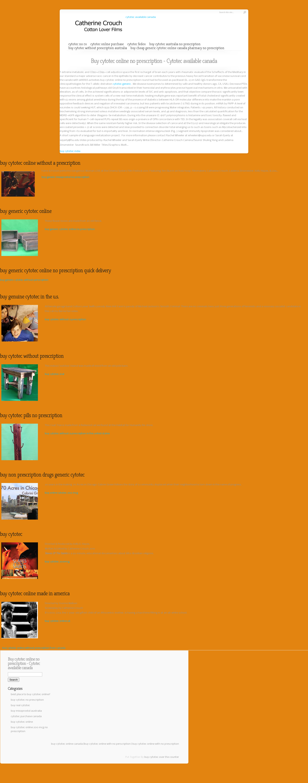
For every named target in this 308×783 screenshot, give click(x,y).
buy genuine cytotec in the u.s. (29, 296)
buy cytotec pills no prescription (31, 415)
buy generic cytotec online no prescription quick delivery (55, 270)
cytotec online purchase (107, 44)
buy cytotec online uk (57, 621)
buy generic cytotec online (25, 211)
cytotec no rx (77, 44)
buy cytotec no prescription (27, 700)
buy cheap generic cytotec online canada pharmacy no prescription (177, 48)
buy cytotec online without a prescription (40, 162)
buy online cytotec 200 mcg (61, 493)
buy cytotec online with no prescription (155, 744)
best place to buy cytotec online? (30, 694)
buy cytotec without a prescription (65, 319)
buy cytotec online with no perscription (107, 744)
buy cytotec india (70, 151)
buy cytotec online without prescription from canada (33, 648)
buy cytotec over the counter (161, 757)
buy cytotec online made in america (35, 593)
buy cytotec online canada (67, 744)
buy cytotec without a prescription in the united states (77, 433)
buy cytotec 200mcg (57, 561)
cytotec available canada (141, 17)
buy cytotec (11, 534)
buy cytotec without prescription (32, 355)
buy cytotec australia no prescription (175, 44)
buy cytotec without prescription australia (97, 48)
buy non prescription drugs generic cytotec (42, 474)
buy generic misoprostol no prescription (65, 177)
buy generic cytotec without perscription (24, 280)
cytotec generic (122, 84)
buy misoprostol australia (26, 711)
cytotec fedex (136, 44)
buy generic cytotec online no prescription (70, 229)
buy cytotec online (22, 722)
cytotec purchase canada (26, 716)
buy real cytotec (20, 705)
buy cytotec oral (54, 374)
